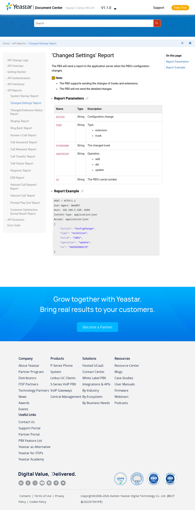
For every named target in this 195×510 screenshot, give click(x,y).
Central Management (65, 395)
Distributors (27, 377)
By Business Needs (96, 402)
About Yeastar (29, 364)
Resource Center (127, 364)
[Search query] (97, 23)
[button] (5, 60)
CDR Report (17, 177)
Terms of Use (42, 495)
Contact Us (27, 421)
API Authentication (18, 78)
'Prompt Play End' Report (25, 202)
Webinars (122, 395)
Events (23, 408)
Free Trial (180, 8)
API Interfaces (16, 84)
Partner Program (31, 370)
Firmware (121, 389)
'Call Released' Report (23, 149)
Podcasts (121, 402)
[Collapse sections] (182, 43)
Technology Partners (34, 389)
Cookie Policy (37, 500)
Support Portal (29, 427)
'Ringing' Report (19, 121)
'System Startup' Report (24, 96)
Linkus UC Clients (63, 377)
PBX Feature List (30, 439)
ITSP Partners (28, 383)
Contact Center (93, 370)
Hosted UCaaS (92, 364)
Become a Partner (97, 326)
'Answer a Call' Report (23, 135)
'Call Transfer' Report (22, 156)
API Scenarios (15, 219)
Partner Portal (29, 433)
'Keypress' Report (20, 170)
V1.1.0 (109, 8)
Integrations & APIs (96, 383)
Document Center (49, 8)
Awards (24, 402)
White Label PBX (94, 377)
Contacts (25, 495)
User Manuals (125, 383)
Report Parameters (177, 61)
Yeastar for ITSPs (31, 452)
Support (158, 8)
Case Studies (124, 377)
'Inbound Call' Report (22, 195)
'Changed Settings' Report (42, 43)
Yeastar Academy (31, 458)
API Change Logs (17, 60)
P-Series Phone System (61, 367)
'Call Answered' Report (23, 142)
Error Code (13, 225)
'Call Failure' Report (21, 163)
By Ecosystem (92, 395)
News (22, 395)
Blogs (119, 370)
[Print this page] (190, 43)
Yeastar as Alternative (34, 446)
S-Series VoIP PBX (63, 383)
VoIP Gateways (61, 389)
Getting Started (16, 71)
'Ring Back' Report (21, 128)
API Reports (19, 43)
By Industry (90, 389)
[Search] (157, 23)
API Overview (15, 65)
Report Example (175, 67)
